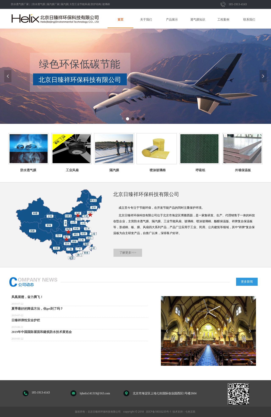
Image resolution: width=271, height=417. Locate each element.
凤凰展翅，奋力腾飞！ (27, 297)
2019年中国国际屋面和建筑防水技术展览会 (41, 332)
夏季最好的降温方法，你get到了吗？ (37, 308)
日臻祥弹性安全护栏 (25, 320)
